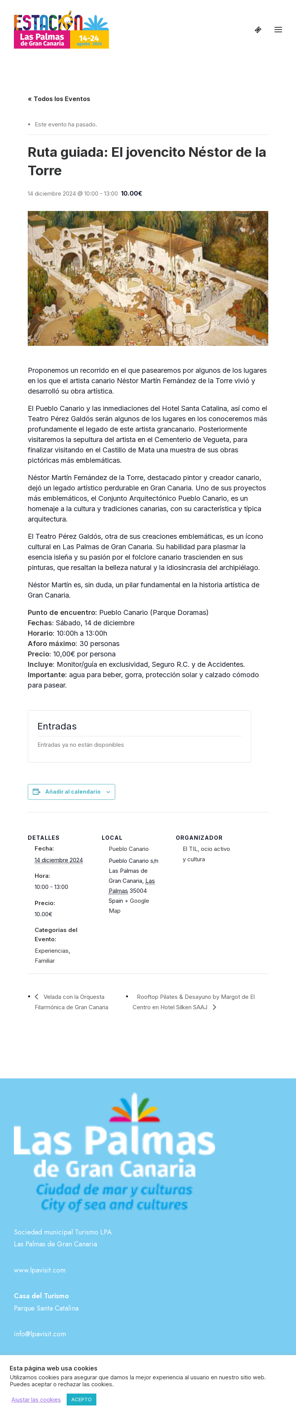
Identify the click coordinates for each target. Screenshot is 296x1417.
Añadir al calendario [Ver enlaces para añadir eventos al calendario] (73, 791)
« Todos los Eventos (59, 99)
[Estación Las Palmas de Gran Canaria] (61, 29)
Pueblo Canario (129, 848)
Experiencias (52, 950)
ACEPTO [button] (81, 1399)
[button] (278, 29)
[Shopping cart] (255, 29)
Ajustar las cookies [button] (36, 1399)
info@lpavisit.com (40, 1334)
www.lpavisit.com (40, 1270)
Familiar (45, 960)
